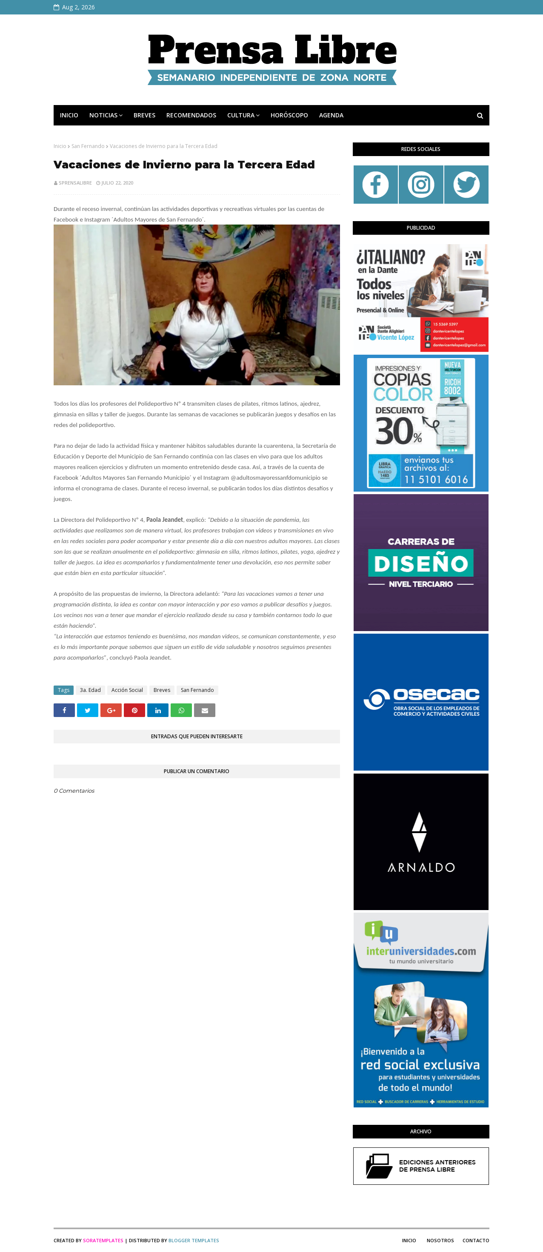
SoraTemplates (103, 1240)
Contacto (476, 1240)
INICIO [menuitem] (69, 115)
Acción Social (127, 690)
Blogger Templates (194, 1240)
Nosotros (440, 1240)
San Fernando (88, 146)
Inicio (60, 146)
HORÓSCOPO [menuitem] (289, 115)
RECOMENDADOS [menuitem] (191, 115)
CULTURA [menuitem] (240, 115)
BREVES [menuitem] (144, 115)
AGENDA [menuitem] (331, 115)
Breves (162, 690)
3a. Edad (90, 690)
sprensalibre (75, 182)
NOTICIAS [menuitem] (103, 115)
